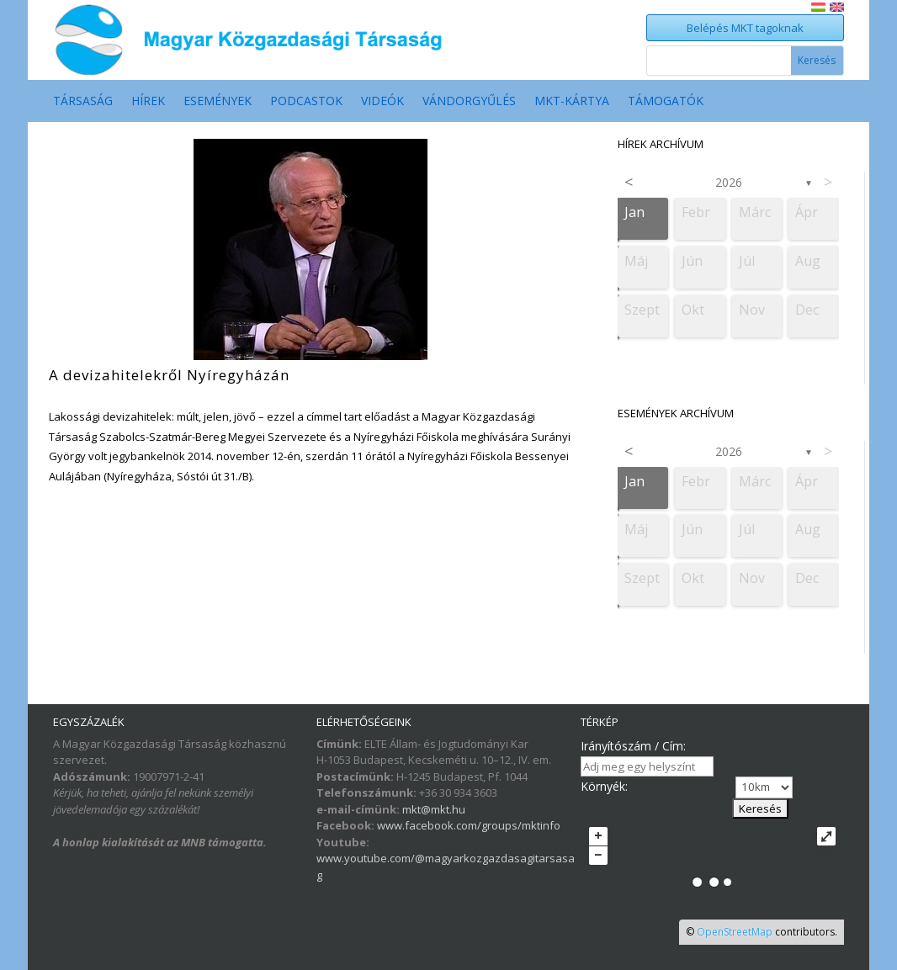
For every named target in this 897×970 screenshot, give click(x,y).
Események (217, 102)
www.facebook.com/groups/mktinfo (468, 825)
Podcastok (306, 102)
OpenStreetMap (734, 932)
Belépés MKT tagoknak (745, 27)
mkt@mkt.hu (433, 809)
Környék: (604, 786)
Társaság (83, 102)
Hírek (148, 102)
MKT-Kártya (571, 102)
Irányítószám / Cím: (633, 746)
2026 (728, 182)
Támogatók (665, 102)
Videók (382, 102)
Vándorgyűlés (469, 102)
